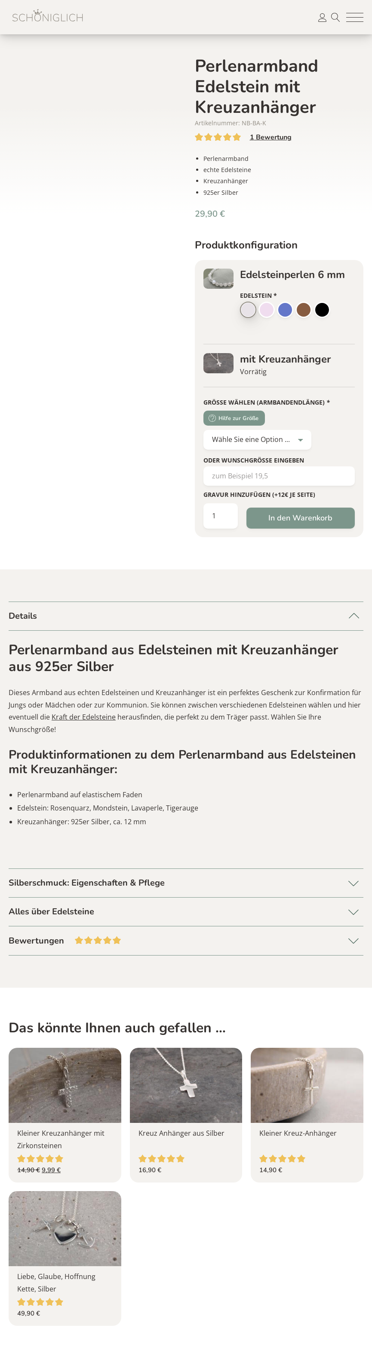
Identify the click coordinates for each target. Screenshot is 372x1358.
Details (23, 616)
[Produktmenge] (220, 516)
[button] (354, 17)
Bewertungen (186, 940)
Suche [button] (335, 17)
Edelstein (258, 295)
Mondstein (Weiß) (248, 310)
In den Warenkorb (300, 518)
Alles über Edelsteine (51, 911)
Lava (322, 310)
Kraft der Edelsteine (84, 717)
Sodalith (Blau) (285, 310)
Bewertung (271, 137)
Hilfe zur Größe (238, 418)
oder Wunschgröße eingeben (253, 460)
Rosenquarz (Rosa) (267, 310)
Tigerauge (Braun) (304, 310)
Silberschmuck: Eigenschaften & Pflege (87, 883)
